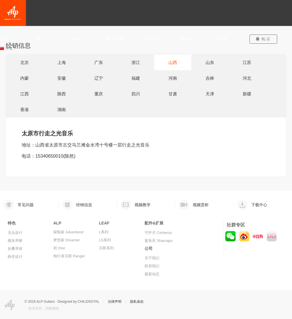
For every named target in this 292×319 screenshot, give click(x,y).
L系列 (103, 232)
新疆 (247, 93)
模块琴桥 (15, 240)
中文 (11, 48)
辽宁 (98, 78)
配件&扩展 (154, 223)
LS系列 (105, 240)
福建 (135, 78)
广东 (98, 62)
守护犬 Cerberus (158, 232)
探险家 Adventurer (68, 232)
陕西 (61, 93)
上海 (61, 62)
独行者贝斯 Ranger (69, 256)
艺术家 (220, 38)
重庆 (98, 93)
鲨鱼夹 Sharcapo (159, 240)
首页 (4, 38)
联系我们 (152, 266)
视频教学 (143, 204)
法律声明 (114, 302)
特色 (12, 223)
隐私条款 (137, 302)
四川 (135, 93)
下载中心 (259, 204)
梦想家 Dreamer (66, 240)
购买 (266, 39)
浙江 (135, 62)
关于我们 (152, 258)
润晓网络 (52, 308)
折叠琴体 (15, 248)
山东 (210, 62)
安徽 (61, 78)
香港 (24, 109)
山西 (173, 62)
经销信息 (151, 38)
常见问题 (26, 204)
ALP (40, 38)
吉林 (210, 78)
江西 (24, 93)
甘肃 (173, 93)
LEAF (76, 38)
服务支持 (115, 38)
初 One (59, 248)
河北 (247, 78)
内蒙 (24, 78)
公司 (149, 248)
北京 (24, 62)
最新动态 (152, 274)
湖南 (61, 109)
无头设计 (15, 232)
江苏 (247, 62)
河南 (173, 78)
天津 (210, 93)
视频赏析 (201, 204)
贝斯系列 (106, 248)
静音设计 (15, 256)
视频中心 (186, 38)
